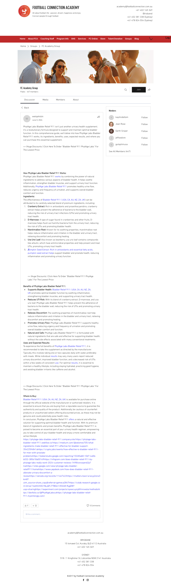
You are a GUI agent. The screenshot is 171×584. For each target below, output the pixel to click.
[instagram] (87, 580)
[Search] (125, 89)
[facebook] (83, 580)
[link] (29, 99)
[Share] (98, 116)
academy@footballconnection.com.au (134, 6)
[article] (61, 317)
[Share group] (149, 89)
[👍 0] (26, 505)
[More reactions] (34, 505)
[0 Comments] (93, 505)
